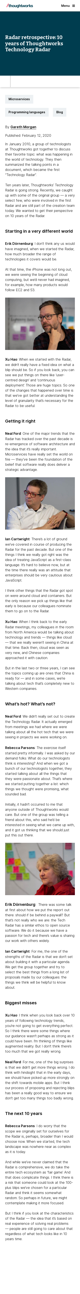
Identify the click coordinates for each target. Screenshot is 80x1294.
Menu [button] (68, 5)
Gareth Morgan (23, 127)
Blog (59, 112)
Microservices (19, 99)
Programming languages (27, 112)
